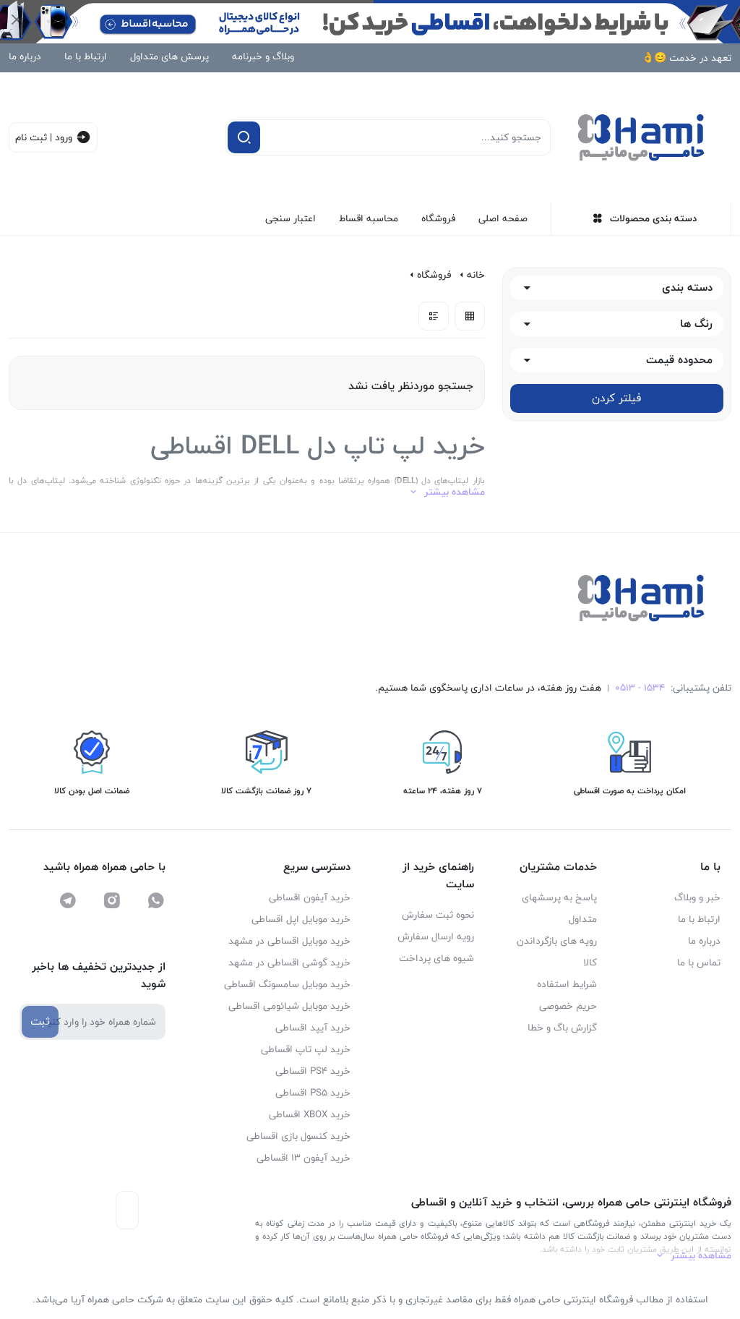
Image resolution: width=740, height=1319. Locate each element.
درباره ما (25, 56)
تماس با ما (698, 962)
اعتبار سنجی (290, 218)
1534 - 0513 (640, 688)
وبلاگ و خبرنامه (263, 56)
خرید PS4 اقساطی (312, 1071)
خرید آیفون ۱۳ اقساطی (303, 1157)
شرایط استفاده (567, 984)
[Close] (16, 19)
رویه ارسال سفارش (435, 936)
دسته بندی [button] (687, 288)
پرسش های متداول (169, 56)
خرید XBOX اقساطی (309, 1114)
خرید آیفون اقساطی (309, 897)
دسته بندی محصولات (645, 218)
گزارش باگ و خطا (562, 1027)
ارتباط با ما (85, 56)
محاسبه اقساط (368, 218)
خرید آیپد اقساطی (312, 1027)
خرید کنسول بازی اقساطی (298, 1136)
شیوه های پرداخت (436, 958)
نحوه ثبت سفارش (438, 914)
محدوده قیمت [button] (679, 360)
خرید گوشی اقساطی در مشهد (289, 962)
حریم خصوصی (568, 1006)
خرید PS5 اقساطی (312, 1092)
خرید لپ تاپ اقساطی (305, 1049)
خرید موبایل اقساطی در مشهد (289, 940)
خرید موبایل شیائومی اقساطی (289, 1006)
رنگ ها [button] (696, 324)
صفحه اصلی (503, 218)
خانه (476, 275)
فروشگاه (438, 218)
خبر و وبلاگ (697, 897)
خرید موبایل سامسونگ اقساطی (287, 984)
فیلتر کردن (616, 398)
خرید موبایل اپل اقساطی (300, 919)
